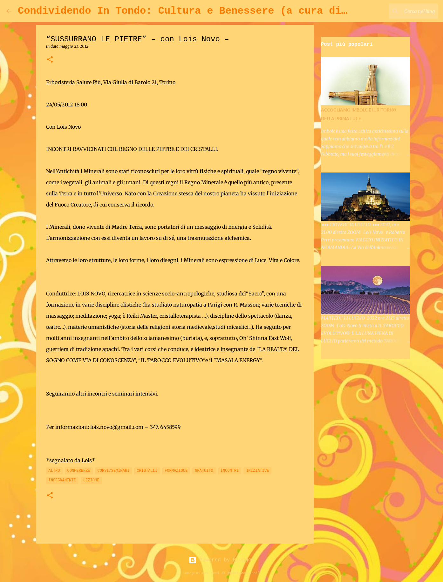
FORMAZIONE (176, 471)
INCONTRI (230, 471)
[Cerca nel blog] (404, 11)
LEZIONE (91, 480)
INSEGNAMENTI (62, 480)
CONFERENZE (78, 471)
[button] (50, 60)
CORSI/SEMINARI (114, 471)
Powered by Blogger (221, 560)
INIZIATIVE (257, 471)
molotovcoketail (244, 573)
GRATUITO (204, 471)
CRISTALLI (147, 471)
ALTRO (54, 471)
